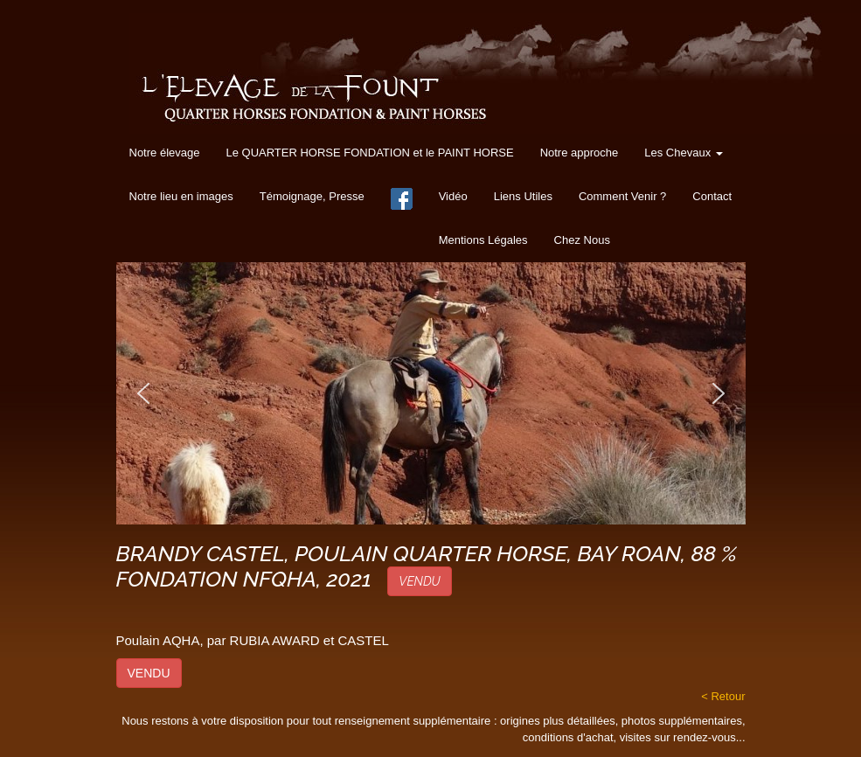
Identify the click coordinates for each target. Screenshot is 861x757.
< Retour (723, 696)
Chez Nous (582, 240)
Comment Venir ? (622, 196)
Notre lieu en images (181, 196)
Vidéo (453, 196)
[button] (143, 393)
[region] (431, 393)
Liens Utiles (523, 196)
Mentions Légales (483, 240)
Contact (712, 196)
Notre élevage (164, 152)
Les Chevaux (683, 152)
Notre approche (579, 152)
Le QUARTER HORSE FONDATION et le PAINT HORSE (369, 152)
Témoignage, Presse (312, 196)
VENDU (419, 581)
